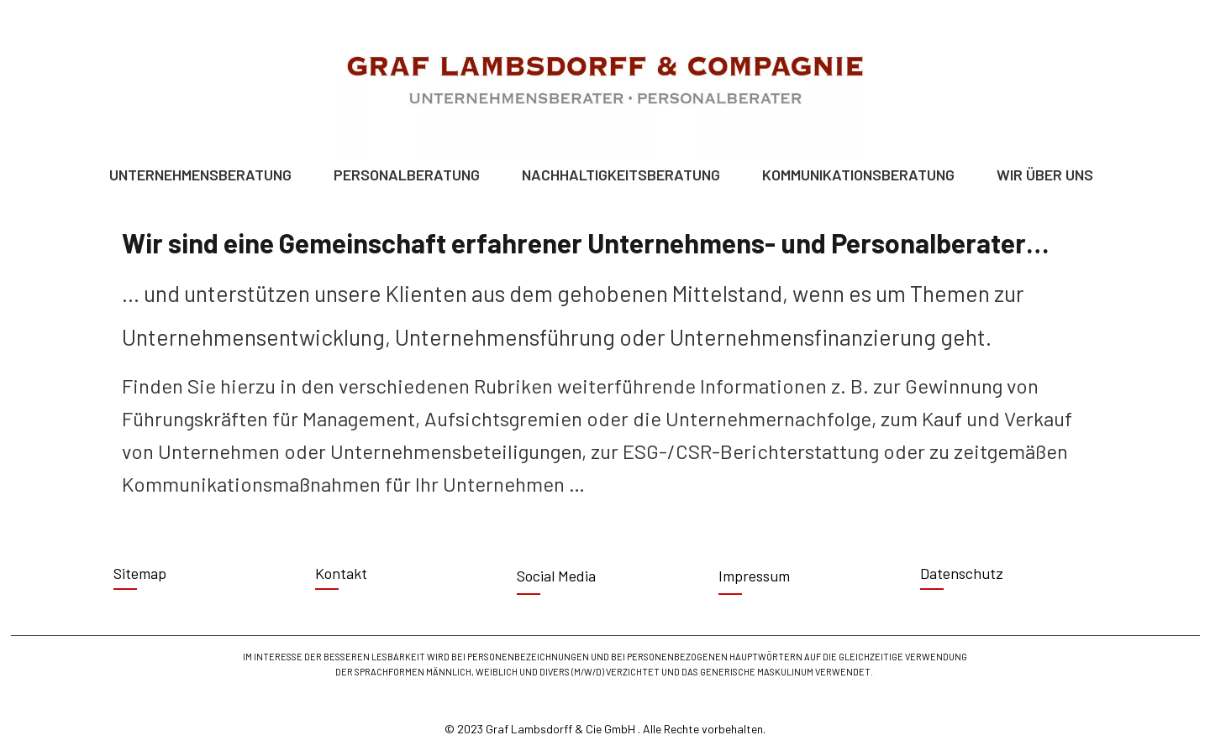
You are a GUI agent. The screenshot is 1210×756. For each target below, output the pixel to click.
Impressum (754, 575)
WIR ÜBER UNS (1049, 174)
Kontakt (341, 573)
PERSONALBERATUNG (411, 174)
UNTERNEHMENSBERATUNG (204, 174)
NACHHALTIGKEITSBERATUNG (625, 174)
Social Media (556, 575)
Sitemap (139, 573)
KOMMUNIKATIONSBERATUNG (862, 174)
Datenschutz (961, 573)
